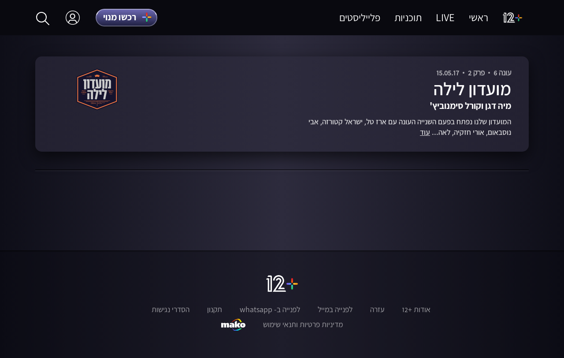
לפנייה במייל (335, 309)
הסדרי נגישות (170, 309)
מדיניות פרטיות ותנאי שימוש (303, 324)
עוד (425, 132)
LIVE (445, 17)
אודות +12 (416, 309)
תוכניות (408, 17)
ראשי (478, 17)
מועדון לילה (472, 89)
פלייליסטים (359, 17)
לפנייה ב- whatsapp (270, 309)
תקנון (214, 309)
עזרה (377, 309)
